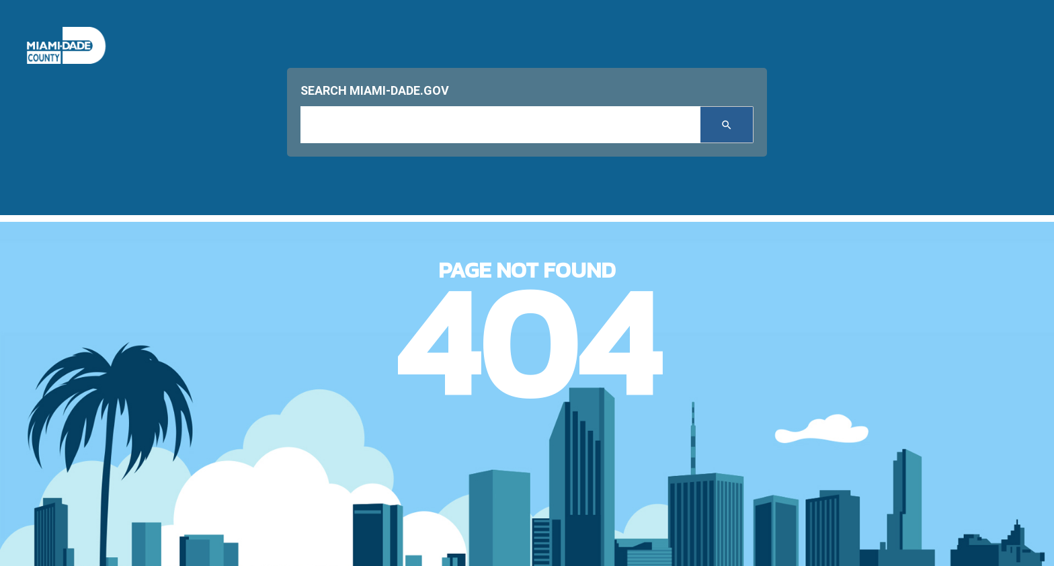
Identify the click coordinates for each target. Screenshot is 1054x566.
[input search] (500, 124)
